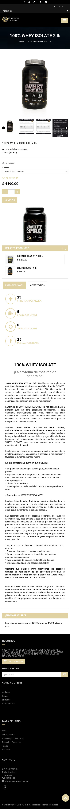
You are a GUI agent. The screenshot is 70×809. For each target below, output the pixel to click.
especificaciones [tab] (14, 285)
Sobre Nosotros (8, 734)
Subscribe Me (64, 674)
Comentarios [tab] (37, 285)
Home (21, 41)
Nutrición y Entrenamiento (12, 738)
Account (58, 7)
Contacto (6, 749)
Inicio (4, 731)
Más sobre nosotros (13, 661)
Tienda (5, 746)
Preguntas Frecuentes (11, 742)
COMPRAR (10, 200)
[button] (62, 248)
